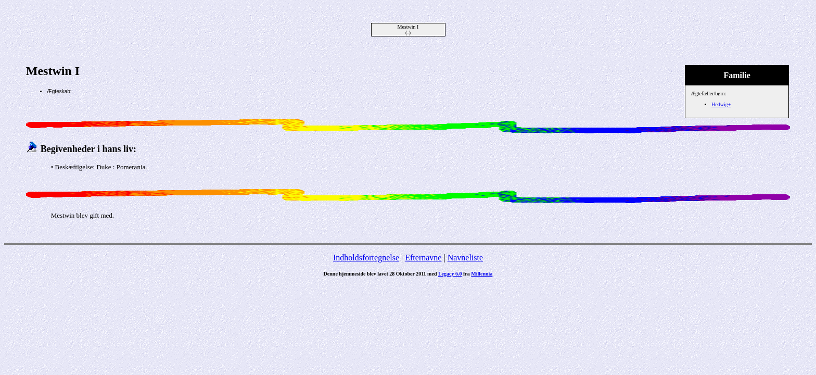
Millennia (481, 274)
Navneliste (465, 257)
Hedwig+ (721, 104)
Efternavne (423, 257)
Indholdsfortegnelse (366, 257)
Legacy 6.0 (450, 274)
